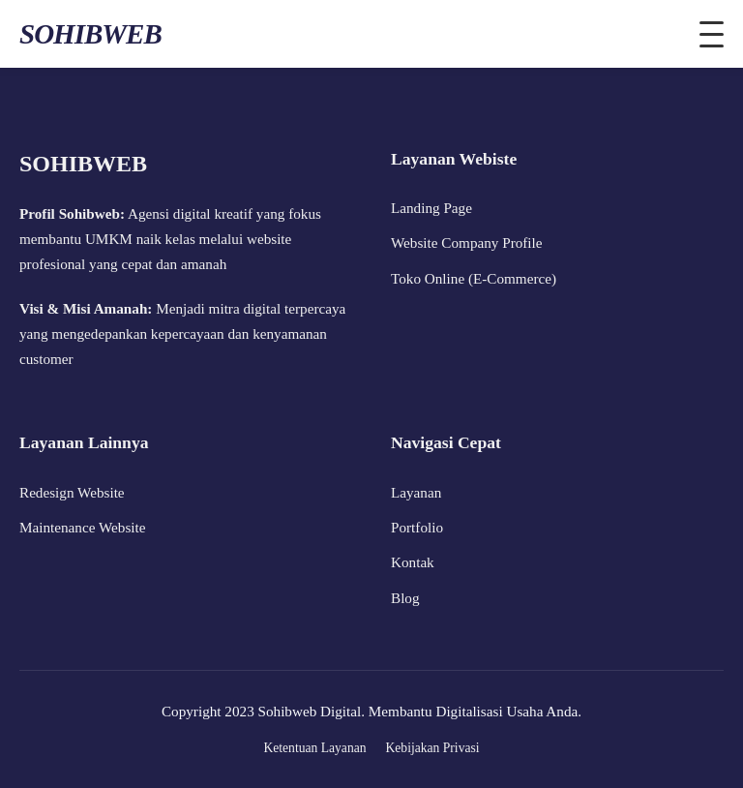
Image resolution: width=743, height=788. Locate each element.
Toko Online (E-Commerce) (473, 278)
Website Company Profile (467, 242)
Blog (405, 598)
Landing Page (431, 207)
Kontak (412, 562)
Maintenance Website (82, 527)
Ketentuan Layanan (314, 748)
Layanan (416, 492)
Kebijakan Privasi (433, 748)
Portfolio (417, 527)
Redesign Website (72, 492)
